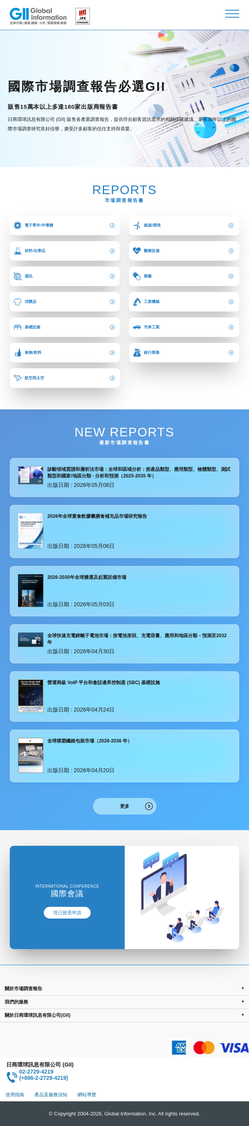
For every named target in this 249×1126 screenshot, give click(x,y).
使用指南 (14, 1094)
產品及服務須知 (50, 1094)
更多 (124, 806)
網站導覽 (86, 1094)
